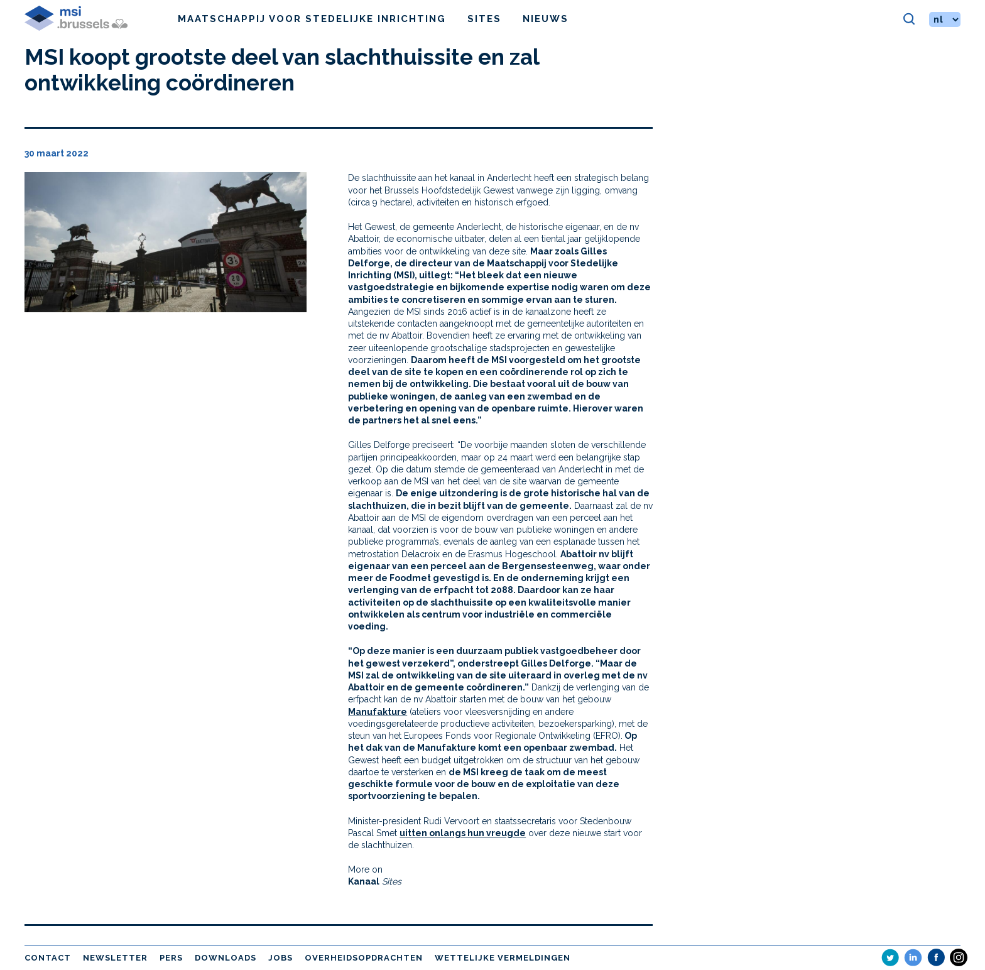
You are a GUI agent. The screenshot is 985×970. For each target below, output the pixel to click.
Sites (484, 19)
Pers (171, 957)
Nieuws (546, 19)
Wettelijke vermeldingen (502, 957)
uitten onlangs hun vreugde (463, 833)
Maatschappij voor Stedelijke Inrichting (312, 19)
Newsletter (115, 957)
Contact (47, 957)
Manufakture (377, 712)
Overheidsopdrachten (364, 957)
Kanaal (363, 881)
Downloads (225, 957)
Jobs (280, 957)
